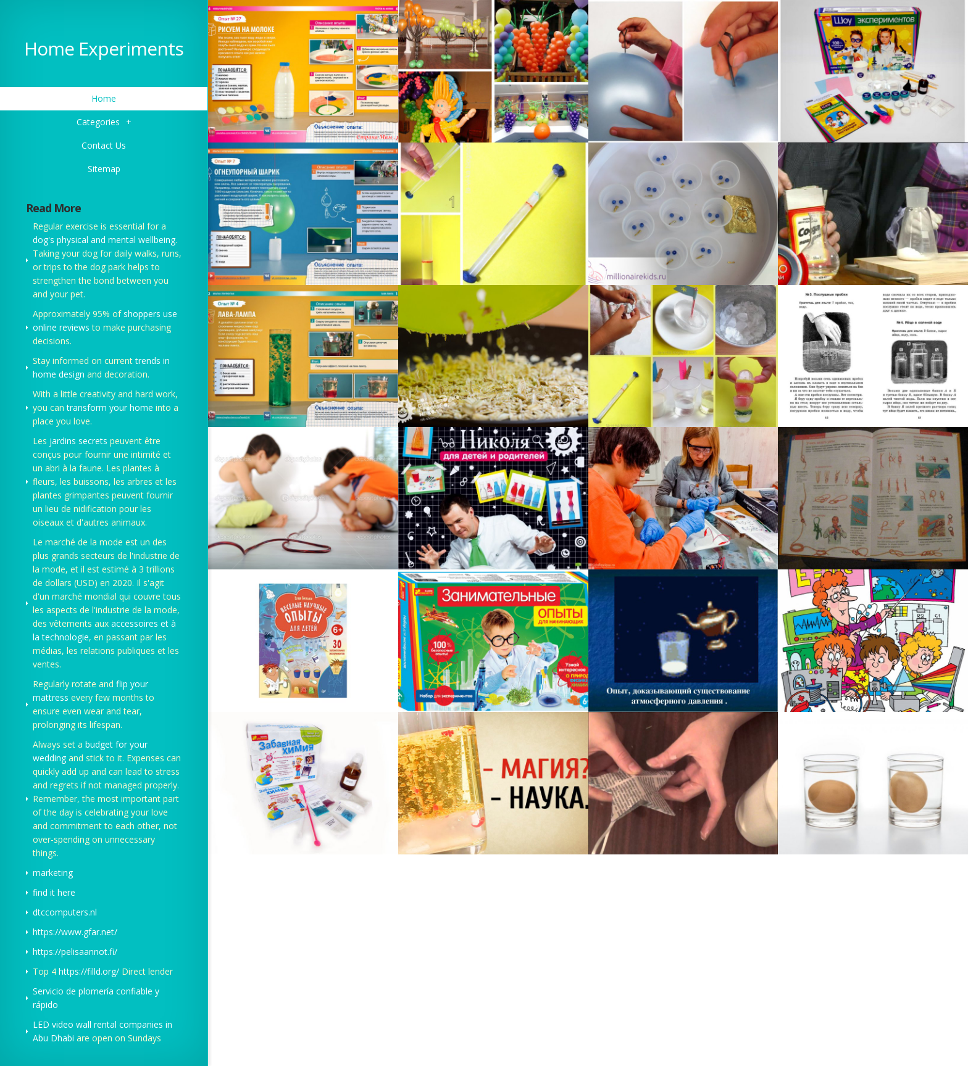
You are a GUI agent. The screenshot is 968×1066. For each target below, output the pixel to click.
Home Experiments (103, 48)
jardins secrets (78, 441)
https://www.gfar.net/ (75, 932)
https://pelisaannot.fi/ (75, 951)
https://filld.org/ (89, 971)
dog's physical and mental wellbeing (104, 240)
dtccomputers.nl (65, 912)
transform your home (110, 407)
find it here (54, 892)
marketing (53, 872)
